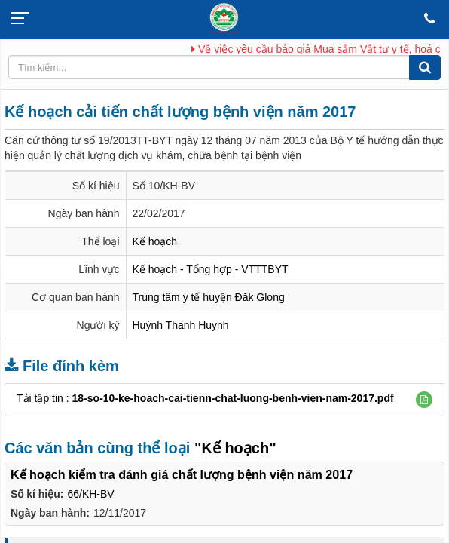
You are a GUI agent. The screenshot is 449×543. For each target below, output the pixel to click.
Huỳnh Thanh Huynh (181, 325)
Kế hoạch (155, 241)
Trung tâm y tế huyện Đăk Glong (209, 297)
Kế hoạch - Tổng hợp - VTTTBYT (211, 269)
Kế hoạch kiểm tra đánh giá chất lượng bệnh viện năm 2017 (182, 474)
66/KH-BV (90, 494)
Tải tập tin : (205, 398)
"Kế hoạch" (235, 448)
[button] (424, 399)
